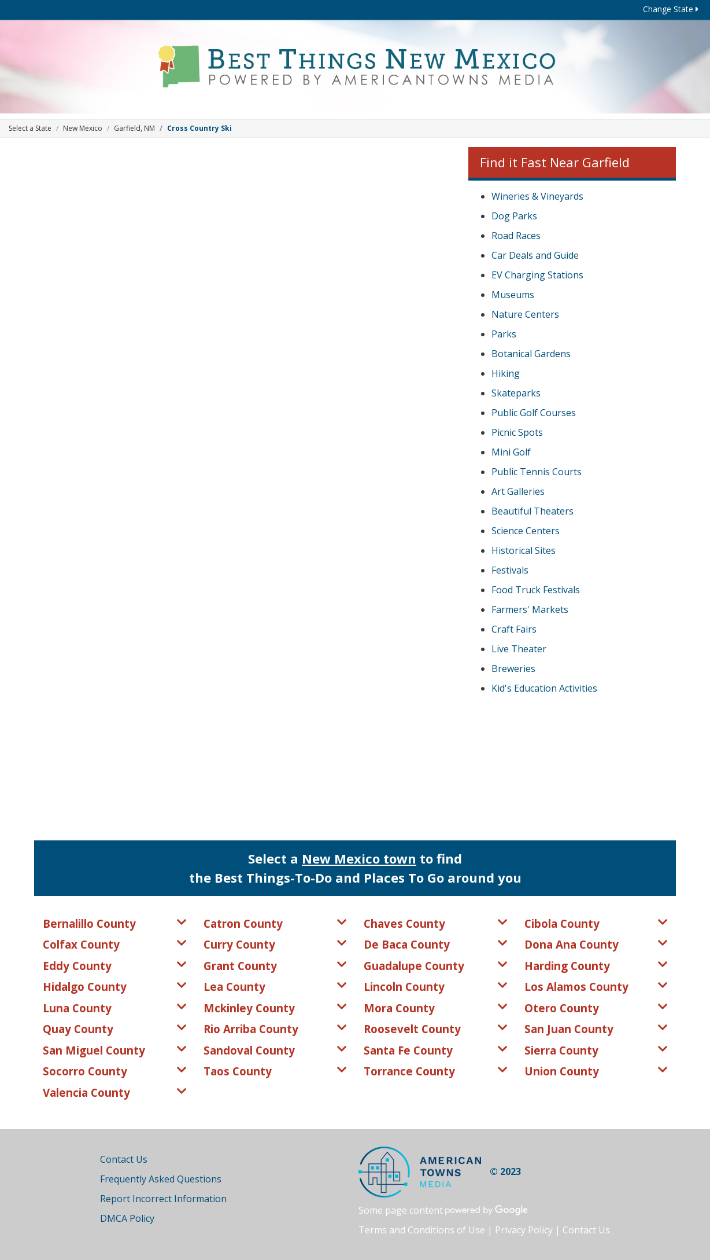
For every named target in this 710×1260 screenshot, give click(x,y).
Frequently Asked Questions (160, 1179)
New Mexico (82, 128)
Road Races (516, 235)
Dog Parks (514, 216)
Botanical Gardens (531, 353)
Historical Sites (523, 550)
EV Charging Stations (537, 275)
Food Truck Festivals (535, 589)
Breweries (513, 668)
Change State (670, 8)
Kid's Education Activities (544, 688)
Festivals (509, 570)
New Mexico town (359, 858)
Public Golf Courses (533, 412)
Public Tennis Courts (536, 471)
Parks (503, 334)
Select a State (30, 128)
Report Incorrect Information (163, 1198)
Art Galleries (518, 491)
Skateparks (516, 393)
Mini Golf (511, 452)
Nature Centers (525, 314)
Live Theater (518, 648)
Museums (512, 294)
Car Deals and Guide (535, 255)
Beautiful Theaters (532, 511)
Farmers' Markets (529, 609)
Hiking (505, 373)
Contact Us (123, 1159)
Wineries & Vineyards (537, 196)
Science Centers (525, 530)
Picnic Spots (517, 432)
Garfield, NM (134, 128)
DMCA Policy (127, 1218)
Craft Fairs (514, 629)
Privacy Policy (524, 1230)
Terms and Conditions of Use (421, 1230)
